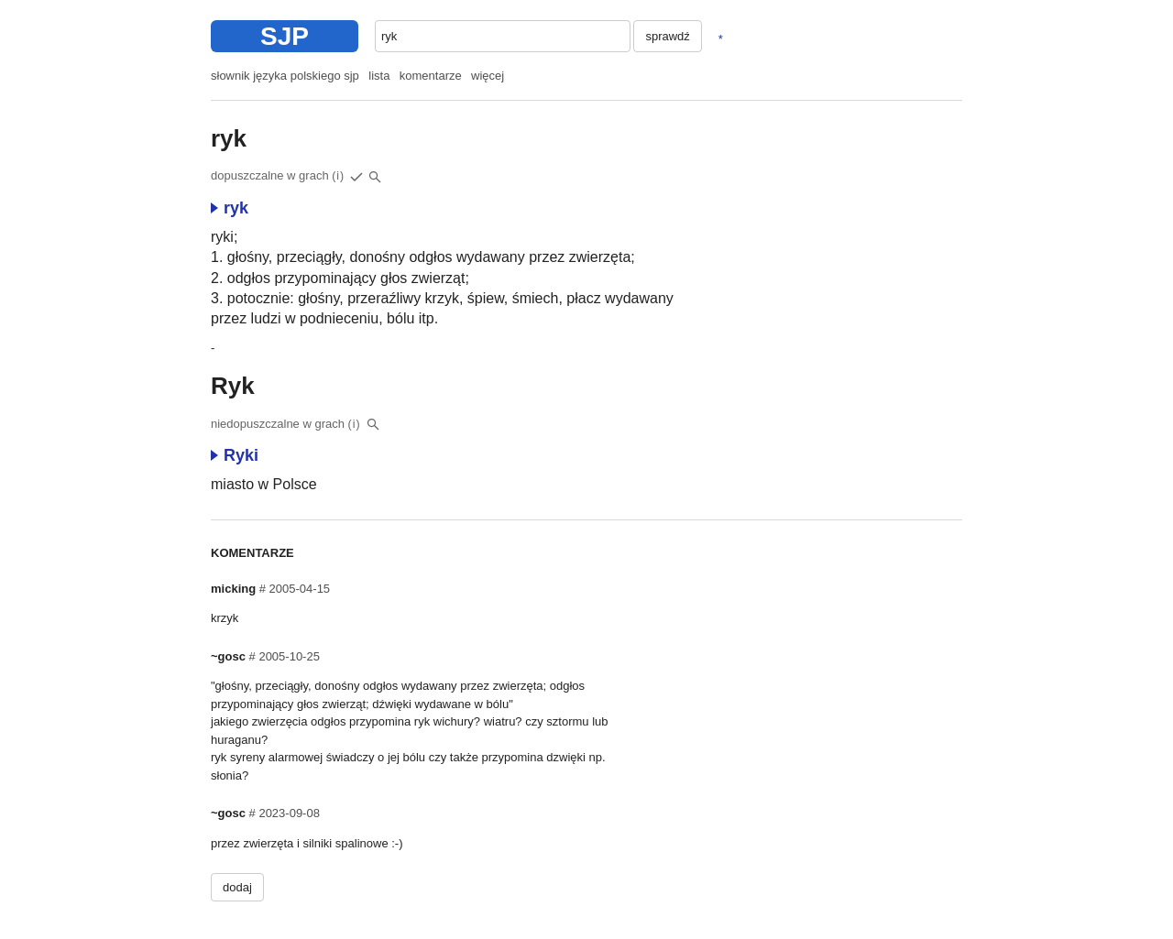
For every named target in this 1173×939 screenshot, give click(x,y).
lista (378, 75)
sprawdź (667, 36)
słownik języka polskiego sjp (285, 75)
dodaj (237, 887)
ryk (229, 208)
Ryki (234, 455)
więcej (487, 75)
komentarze (431, 75)
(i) (338, 175)
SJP (284, 36)
